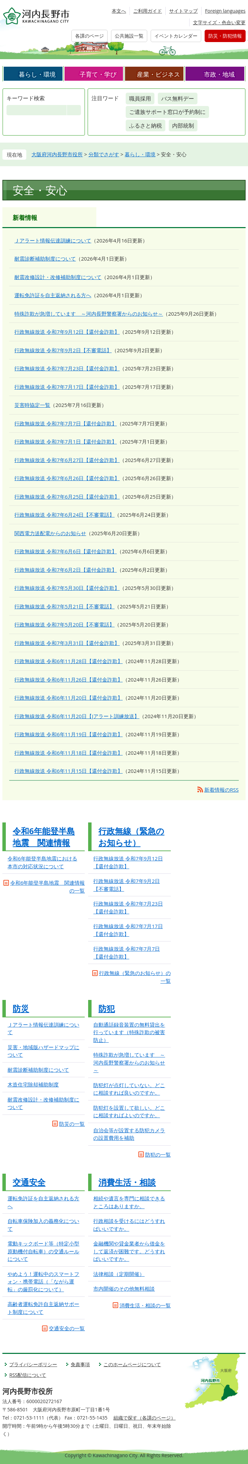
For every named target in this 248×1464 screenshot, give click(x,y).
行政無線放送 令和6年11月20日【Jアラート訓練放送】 (76, 716)
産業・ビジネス (158, 74)
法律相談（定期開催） (118, 1273)
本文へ (119, 11)
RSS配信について (27, 1375)
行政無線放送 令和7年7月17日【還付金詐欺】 (67, 386)
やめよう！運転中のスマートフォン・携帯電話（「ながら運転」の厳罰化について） (43, 1281)
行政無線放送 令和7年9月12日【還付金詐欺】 (67, 331)
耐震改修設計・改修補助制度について (57, 277)
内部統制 (183, 125)
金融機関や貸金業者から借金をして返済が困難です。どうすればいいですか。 (129, 1251)
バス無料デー (177, 98)
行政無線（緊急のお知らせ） (131, 836)
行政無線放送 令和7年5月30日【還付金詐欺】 (67, 587)
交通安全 (29, 1182)
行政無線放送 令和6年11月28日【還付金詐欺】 (68, 661)
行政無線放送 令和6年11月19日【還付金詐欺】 (68, 734)
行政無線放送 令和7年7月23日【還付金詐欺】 (67, 368)
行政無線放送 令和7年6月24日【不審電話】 (64, 514)
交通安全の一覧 (67, 1328)
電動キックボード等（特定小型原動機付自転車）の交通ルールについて (43, 1251)
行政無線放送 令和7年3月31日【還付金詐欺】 (67, 642)
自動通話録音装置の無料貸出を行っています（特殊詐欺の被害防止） (129, 1032)
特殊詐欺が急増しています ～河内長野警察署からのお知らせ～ (88, 313)
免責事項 (80, 1364)
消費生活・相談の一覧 (145, 1305)
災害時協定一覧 (32, 404)
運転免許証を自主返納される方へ (52, 295)
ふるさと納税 (145, 125)
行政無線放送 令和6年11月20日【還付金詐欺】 (68, 697)
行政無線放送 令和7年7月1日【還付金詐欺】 (65, 441)
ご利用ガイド (147, 11)
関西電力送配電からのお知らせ (50, 533)
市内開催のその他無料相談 (124, 1288)
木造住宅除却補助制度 (33, 1084)
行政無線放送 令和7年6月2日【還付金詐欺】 (65, 569)
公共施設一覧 (129, 35)
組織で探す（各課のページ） (144, 1417)
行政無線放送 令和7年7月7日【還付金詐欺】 (65, 423)
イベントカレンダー (175, 35)
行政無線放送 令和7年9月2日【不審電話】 (63, 350)
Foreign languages (225, 11)
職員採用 (140, 98)
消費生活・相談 (127, 1182)
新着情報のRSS (221, 789)
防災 (21, 1008)
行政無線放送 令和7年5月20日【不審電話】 (64, 624)
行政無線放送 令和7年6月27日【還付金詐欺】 (67, 460)
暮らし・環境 (37, 74)
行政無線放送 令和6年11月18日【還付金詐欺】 (68, 752)
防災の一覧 (72, 1123)
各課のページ (89, 35)
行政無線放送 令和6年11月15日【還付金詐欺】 (68, 770)
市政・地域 (219, 74)
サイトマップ (183, 11)
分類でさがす (103, 154)
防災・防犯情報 (225, 35)
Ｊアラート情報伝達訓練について (52, 240)
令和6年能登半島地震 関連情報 (44, 836)
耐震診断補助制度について (45, 258)
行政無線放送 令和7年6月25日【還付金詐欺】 (67, 496)
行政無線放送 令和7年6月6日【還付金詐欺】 (65, 551)
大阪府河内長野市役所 (57, 154)
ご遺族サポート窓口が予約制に (167, 112)
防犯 (106, 1008)
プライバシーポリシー (33, 1364)
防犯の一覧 (158, 1154)
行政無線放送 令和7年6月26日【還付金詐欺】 (67, 478)
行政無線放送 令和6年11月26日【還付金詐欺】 (68, 679)
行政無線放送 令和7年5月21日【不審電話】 (64, 606)
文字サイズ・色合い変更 (219, 22)
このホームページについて (132, 1364)
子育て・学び (98, 74)
